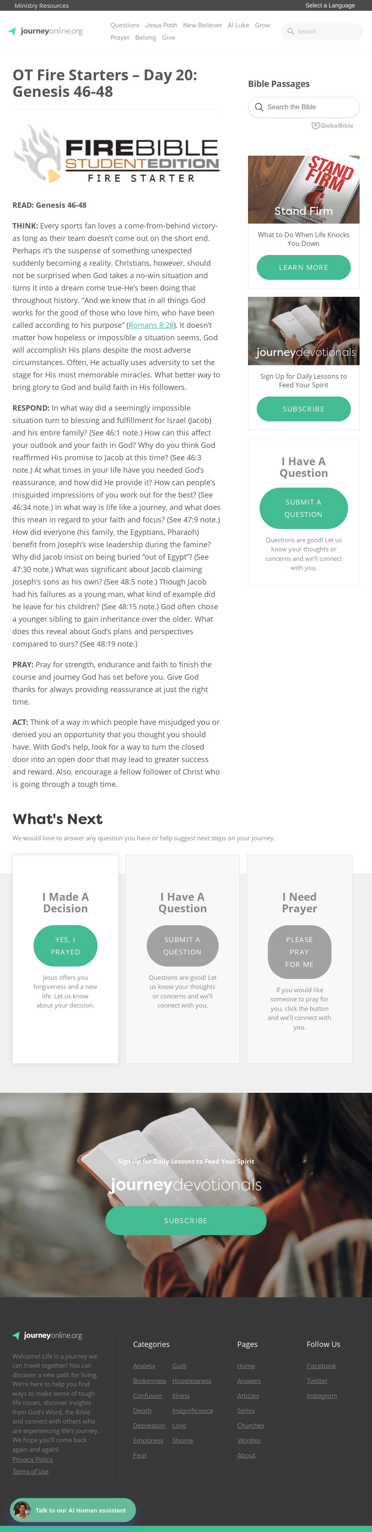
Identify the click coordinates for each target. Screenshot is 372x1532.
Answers (249, 1381)
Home (246, 1366)
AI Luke (238, 25)
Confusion (147, 1396)
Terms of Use (30, 1471)
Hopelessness (188, 1381)
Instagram (322, 1396)
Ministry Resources (41, 6)
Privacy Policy (32, 1459)
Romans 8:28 (151, 325)
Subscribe (303, 409)
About (246, 1455)
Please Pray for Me (299, 952)
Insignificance (188, 1411)
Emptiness (148, 1440)
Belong (145, 38)
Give (168, 38)
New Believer (202, 25)
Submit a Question (303, 508)
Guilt (179, 1366)
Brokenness (149, 1381)
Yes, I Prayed (65, 946)
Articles (248, 1396)
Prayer (119, 38)
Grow (262, 25)
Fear (140, 1455)
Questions (124, 25)
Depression (149, 1425)
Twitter (317, 1381)
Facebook (321, 1366)
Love (179, 1425)
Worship (249, 1440)
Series (246, 1411)
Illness (181, 1396)
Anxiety (144, 1366)
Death (142, 1411)
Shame (182, 1440)
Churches (250, 1425)
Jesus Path (161, 25)
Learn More (303, 267)
